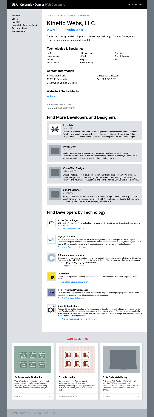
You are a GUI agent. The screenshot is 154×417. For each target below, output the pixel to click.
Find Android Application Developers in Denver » (77, 319)
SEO (117, 59)
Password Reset (19, 28)
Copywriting (86, 53)
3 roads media (67, 377)
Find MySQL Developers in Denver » (72, 247)
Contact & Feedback (46, 413)
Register (138, 4)
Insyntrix (68, 125)
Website (51, 96)
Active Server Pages (68, 220)
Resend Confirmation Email (24, 25)
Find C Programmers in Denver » (71, 266)
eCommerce (54, 56)
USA (15, 4)
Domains (119, 53)
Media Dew (69, 146)
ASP (50, 53)
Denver (50, 4)
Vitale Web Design (73, 168)
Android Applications (68, 306)
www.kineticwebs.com (65, 30)
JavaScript (63, 273)
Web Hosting (87, 62)
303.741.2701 (109, 79)
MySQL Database (66, 236)
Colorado (26, 4)
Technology (32, 413)
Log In (130, 4)
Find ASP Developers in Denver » (71, 229)
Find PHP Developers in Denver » (71, 298)
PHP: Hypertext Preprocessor (73, 290)
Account (16, 15)
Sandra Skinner (71, 189)
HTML (51, 59)
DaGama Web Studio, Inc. (28, 377)
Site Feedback (18, 31)
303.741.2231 (112, 75)
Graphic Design (122, 56)
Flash (83, 56)
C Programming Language (71, 255)
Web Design (53, 62)
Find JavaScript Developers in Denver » (73, 282)
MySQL (84, 59)
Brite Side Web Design (115, 377)
